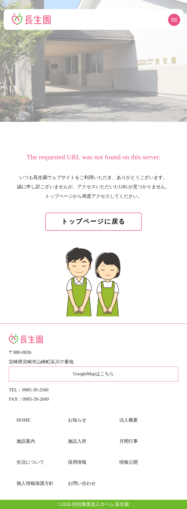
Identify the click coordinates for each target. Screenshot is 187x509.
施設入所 (77, 441)
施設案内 (26, 441)
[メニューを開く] (174, 20)
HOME (23, 420)
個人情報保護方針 (35, 483)
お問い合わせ (82, 483)
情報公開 (128, 462)
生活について (30, 462)
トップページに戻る (93, 221)
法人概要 (128, 420)
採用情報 (77, 462)
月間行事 (128, 441)
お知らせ (77, 420)
